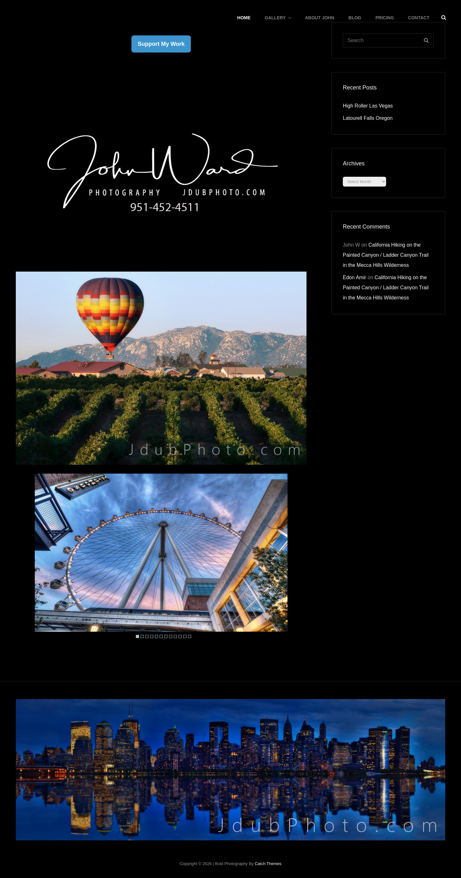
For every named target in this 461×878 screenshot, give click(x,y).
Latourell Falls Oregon (367, 118)
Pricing (384, 17)
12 (189, 636)
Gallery (278, 17)
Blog (355, 17)
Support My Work (161, 44)
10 (180, 636)
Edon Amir (354, 277)
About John (319, 17)
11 (184, 636)
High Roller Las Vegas (368, 105)
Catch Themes (268, 863)
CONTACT (418, 17)
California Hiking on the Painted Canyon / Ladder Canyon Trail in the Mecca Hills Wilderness (385, 255)
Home (244, 17)
